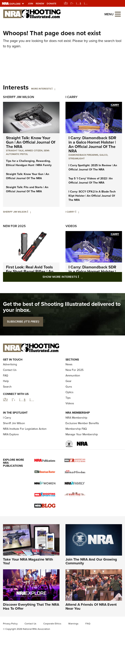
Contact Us (10, 370)
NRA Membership (76, 418)
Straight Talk (15, 150)
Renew (40, 3)
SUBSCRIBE (23, 321)
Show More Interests (82, 276)
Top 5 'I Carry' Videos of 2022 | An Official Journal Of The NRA (90, 180)
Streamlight (76, 158)
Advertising (10, 364)
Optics (69, 392)
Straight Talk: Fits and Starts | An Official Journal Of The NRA (27, 189)
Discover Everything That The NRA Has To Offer (31, 606)
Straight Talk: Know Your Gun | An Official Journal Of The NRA (30, 142)
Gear (68, 381)
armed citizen (34, 150)
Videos (71, 226)
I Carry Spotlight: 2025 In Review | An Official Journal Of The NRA (92, 167)
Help (6, 381)
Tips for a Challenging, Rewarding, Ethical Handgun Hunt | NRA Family (29, 163)
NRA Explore (11, 434)
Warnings (73, 623)
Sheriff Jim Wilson (18, 97)
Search (7, 387)
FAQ (5, 375)
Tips (68, 398)
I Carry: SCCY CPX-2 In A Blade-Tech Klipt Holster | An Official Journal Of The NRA (92, 196)
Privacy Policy (10, 623)
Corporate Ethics (52, 623)
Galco (103, 155)
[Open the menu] (118, 13)
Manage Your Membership (81, 434)
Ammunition (72, 375)
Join (30, 3)
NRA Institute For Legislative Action (25, 429)
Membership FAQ (76, 429)
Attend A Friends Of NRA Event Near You (91, 606)
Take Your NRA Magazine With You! (28, 561)
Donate (51, 3)
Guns (68, 387)
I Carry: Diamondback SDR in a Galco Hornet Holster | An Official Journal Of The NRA (92, 144)
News (68, 364)
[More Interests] (53, 88)
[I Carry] (77, 212)
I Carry (71, 97)
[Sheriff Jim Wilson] (29, 212)
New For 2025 (14, 226)
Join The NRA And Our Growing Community (91, 561)
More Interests (41, 88)
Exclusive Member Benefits (82, 423)
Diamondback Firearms (83, 155)
